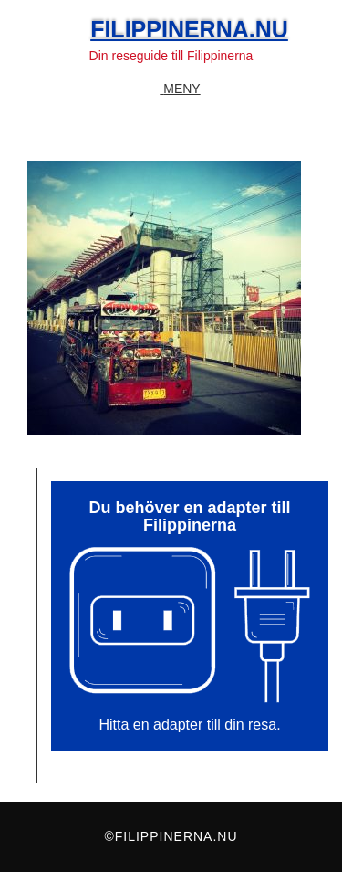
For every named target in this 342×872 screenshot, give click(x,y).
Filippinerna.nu (189, 29)
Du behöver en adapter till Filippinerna (189, 516)
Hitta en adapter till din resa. (189, 724)
